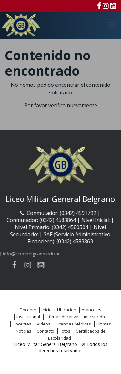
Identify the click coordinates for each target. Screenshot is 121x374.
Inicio (47, 310)
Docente (28, 310)
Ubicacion (66, 310)
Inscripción (94, 317)
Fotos (65, 331)
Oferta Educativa (61, 317)
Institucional (28, 317)
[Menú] (112, 25)
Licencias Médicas (73, 324)
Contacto (45, 331)
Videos (43, 324)
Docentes (22, 324)
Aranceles (91, 310)
